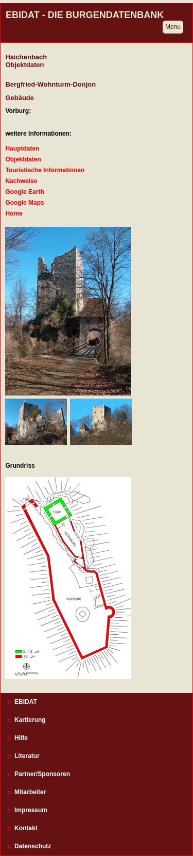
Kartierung (30, 719)
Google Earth (24, 191)
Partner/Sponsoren (42, 774)
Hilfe (21, 738)
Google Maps (24, 202)
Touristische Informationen (44, 170)
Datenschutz (32, 846)
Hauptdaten (22, 148)
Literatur (27, 756)
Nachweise (21, 181)
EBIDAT (25, 701)
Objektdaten (23, 159)
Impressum (30, 810)
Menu (173, 26)
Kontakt (26, 828)
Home (13, 213)
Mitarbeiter (30, 792)
